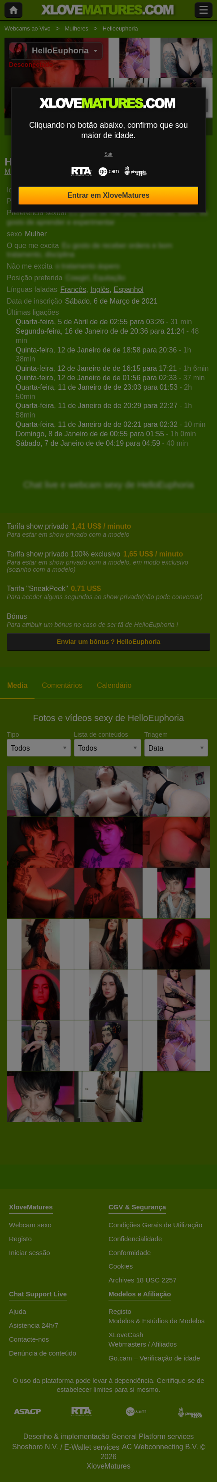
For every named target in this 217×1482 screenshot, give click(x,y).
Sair (108, 154)
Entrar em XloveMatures (108, 195)
